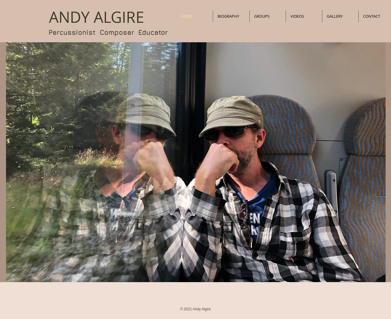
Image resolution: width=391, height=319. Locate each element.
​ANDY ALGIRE (96, 17)
